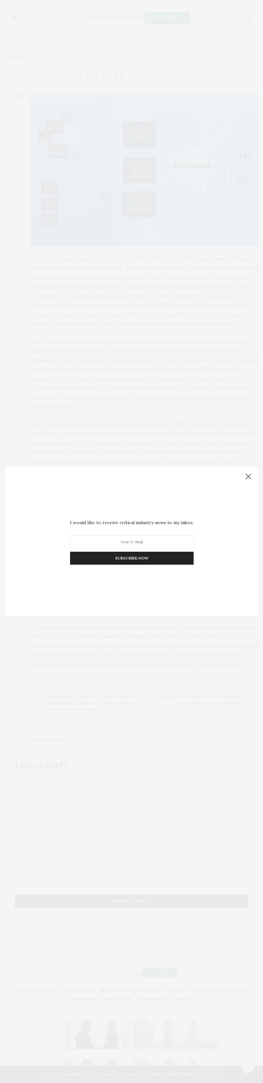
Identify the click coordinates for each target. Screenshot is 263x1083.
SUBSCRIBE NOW (131, 558)
